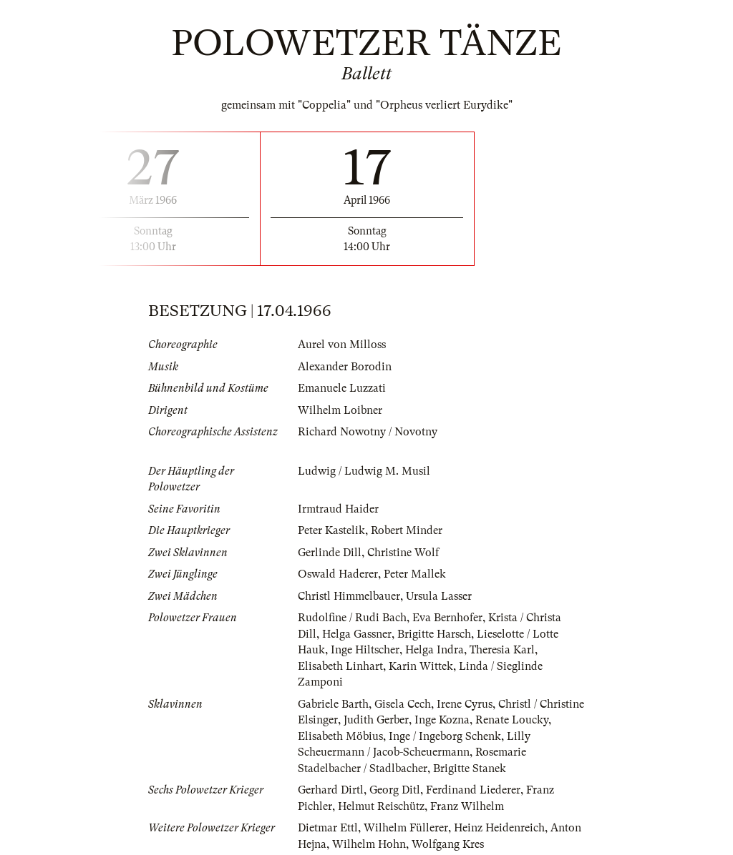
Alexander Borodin (345, 366)
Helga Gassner (357, 634)
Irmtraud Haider (338, 509)
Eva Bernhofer (447, 617)
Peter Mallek (415, 574)
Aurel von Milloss (342, 344)
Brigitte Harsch (434, 634)
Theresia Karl (502, 649)
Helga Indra (434, 649)
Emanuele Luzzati (342, 388)
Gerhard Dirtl (331, 790)
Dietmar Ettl (328, 827)
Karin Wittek (421, 666)
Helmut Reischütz (381, 806)
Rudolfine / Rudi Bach (352, 617)
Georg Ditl (394, 790)
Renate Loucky (511, 719)
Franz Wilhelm (467, 806)
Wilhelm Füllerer (406, 827)
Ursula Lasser (439, 596)
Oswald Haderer (338, 574)
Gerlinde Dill (329, 552)
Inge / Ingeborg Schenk (445, 736)
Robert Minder (406, 530)
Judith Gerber (376, 719)
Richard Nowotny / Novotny (367, 431)
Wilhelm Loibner (340, 410)
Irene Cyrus (464, 704)
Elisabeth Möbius (340, 736)
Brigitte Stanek (469, 768)
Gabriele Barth (333, 704)
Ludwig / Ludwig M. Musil (364, 471)
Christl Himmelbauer (349, 596)
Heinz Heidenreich (499, 827)
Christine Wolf (403, 552)
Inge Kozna (442, 719)
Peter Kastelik (331, 530)
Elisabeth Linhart (340, 666)
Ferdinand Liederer (473, 790)
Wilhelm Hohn (369, 844)
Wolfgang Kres (448, 844)
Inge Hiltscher (365, 649)
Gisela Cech (402, 704)
